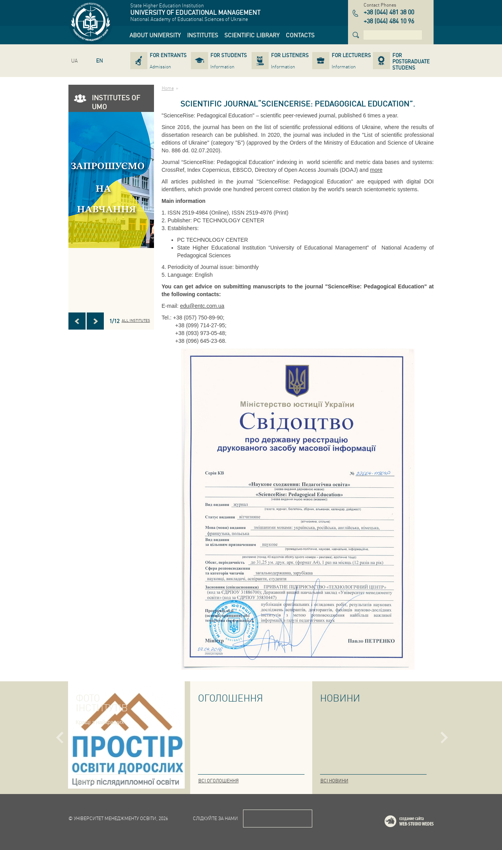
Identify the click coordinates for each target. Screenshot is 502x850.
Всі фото (86, 781)
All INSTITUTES (136, 320)
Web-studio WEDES (419, 822)
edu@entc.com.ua (202, 306)
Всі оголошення (218, 781)
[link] (155, 35)
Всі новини (334, 781)
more (376, 170)
